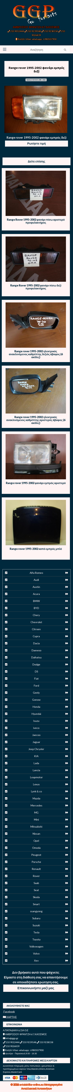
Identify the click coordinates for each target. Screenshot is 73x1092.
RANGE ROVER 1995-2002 (36, 80)
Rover (36, 876)
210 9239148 (32, 31)
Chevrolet (36, 622)
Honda (36, 706)
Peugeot (36, 854)
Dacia (36, 643)
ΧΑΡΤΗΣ (10, 1017)
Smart (36, 904)
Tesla (36, 932)
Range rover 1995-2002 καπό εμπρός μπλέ (36, 548)
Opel (36, 840)
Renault (36, 868)
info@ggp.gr (10, 1038)
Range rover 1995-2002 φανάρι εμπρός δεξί (36, 69)
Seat (36, 890)
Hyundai (36, 713)
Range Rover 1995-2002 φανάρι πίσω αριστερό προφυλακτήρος (36, 221)
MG (36, 812)
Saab (36, 883)
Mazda (36, 798)
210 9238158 (49, 31)
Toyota (36, 939)
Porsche (36, 861)
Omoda (36, 847)
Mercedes (36, 805)
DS (36, 671)
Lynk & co (36, 791)
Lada (36, 763)
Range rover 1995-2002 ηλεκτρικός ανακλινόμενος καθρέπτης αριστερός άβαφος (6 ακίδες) (35, 420)
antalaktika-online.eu (32, 1084)
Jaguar (36, 742)
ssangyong (36, 911)
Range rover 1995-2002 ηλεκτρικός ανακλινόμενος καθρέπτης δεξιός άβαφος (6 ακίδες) (36, 354)
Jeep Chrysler (36, 749)
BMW (36, 601)
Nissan (36, 833)
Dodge (36, 664)
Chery (36, 615)
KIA (36, 756)
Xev (36, 960)
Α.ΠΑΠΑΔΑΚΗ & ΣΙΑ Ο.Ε (15, 1030)
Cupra (36, 636)
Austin (36, 586)
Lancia (36, 770)
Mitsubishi (36, 826)
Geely (36, 692)
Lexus (36, 784)
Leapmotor (36, 777)
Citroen (36, 629)
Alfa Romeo (36, 572)
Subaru (36, 918)
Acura (36, 594)
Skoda (36, 897)
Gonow (36, 699)
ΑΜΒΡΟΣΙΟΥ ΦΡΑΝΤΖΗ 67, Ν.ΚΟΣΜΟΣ (36, 27)
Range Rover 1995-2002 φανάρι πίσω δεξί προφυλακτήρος (35, 287)
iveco (36, 727)
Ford (36, 685)
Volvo (36, 953)
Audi (36, 579)
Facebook (9, 1011)
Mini (36, 819)
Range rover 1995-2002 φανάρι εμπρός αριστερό (36, 483)
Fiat (36, 678)
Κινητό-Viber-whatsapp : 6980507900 (36, 39)
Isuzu (36, 720)
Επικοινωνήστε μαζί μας (35, 988)
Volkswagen (36, 946)
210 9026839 (11, 1046)
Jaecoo (36, 735)
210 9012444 (15, 31)
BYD (36, 608)
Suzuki (36, 925)
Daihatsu (36, 657)
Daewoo (36, 650)
